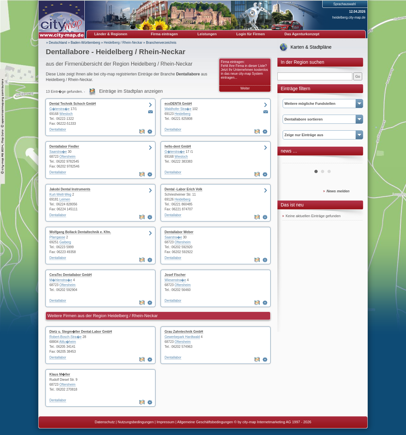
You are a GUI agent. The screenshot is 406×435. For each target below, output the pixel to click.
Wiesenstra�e (175, 280)
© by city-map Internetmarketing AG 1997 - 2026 (272, 422)
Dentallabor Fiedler (64, 146)
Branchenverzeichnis (161, 42)
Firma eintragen (164, 34)
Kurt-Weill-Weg (60, 194)
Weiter (245, 88)
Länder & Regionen (110, 34)
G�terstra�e (59, 109)
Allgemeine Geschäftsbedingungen (205, 422)
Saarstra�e (58, 151)
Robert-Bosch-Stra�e (65, 337)
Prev (291, 160)
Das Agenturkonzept (302, 34)
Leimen (65, 199)
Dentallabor (57, 129)
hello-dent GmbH (178, 146)
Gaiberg (65, 242)
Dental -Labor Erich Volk (183, 189)
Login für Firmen (250, 34)
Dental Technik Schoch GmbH (72, 103)
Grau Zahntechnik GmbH (184, 331)
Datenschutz (105, 422)
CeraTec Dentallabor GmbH (70, 275)
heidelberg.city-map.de (348, 17)
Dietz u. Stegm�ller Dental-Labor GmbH (80, 331)
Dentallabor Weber (179, 232)
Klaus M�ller (59, 374)
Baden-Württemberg (85, 42)
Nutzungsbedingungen (136, 422)
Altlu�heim (67, 342)
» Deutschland (56, 42)
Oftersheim (68, 156)
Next (354, 160)
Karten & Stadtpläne (311, 47)
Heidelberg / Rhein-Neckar (123, 42)
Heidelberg (182, 114)
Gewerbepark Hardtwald (182, 337)
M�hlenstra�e (60, 280)
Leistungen (207, 34)
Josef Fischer (175, 275)
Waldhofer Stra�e (178, 109)
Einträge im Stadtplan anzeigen (131, 91)
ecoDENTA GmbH (178, 103)
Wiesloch (66, 114)
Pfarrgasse (57, 237)
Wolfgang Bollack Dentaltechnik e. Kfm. (80, 232)
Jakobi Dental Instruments (69, 189)
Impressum (165, 422)
